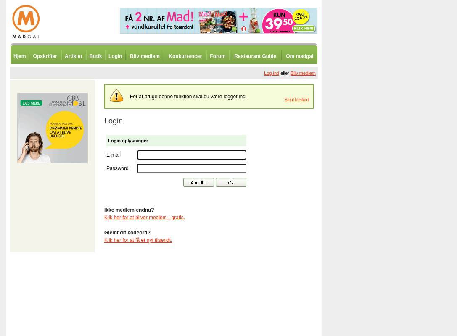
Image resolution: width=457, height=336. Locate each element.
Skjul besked (297, 99)
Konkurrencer (185, 56)
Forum (217, 56)
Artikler (73, 56)
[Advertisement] (365, 208)
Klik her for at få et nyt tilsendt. (138, 240)
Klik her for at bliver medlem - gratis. (144, 217)
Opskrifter (45, 56)
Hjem (19, 56)
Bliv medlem (145, 56)
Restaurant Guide (255, 56)
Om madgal (299, 56)
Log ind (271, 73)
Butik (95, 56)
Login (115, 56)
